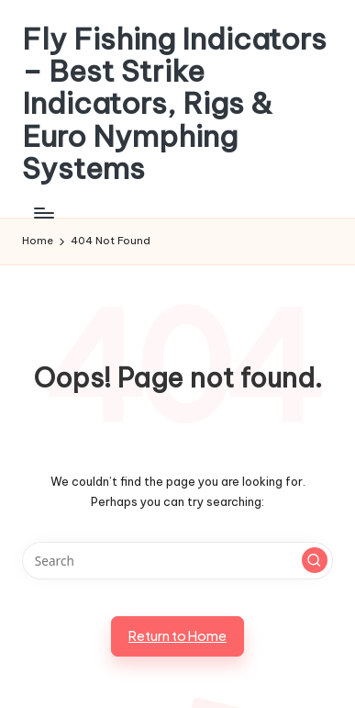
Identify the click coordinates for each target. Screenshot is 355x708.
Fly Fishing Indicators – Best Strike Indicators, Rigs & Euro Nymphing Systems (174, 104)
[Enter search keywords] (177, 561)
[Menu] (43, 213)
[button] (314, 560)
